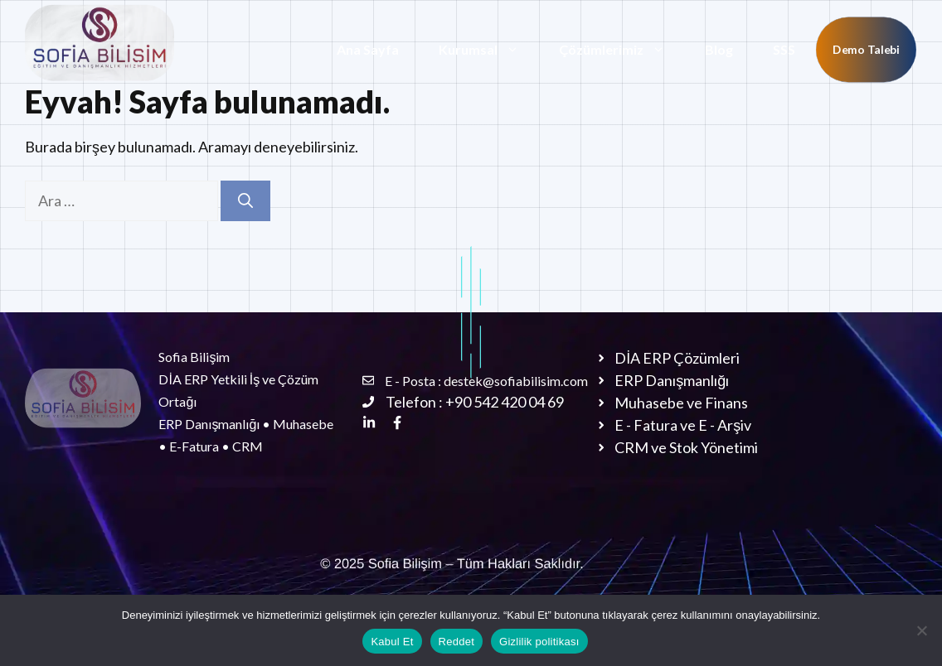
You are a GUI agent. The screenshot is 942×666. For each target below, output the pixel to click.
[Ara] (245, 201)
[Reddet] (921, 630)
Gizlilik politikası (539, 641)
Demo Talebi (866, 49)
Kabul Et (392, 641)
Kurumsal (489, 50)
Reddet (456, 641)
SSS (784, 49)
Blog (719, 49)
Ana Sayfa (368, 49)
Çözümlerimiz (622, 50)
